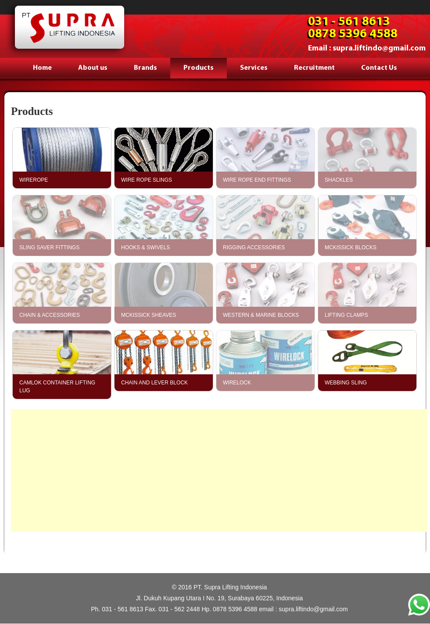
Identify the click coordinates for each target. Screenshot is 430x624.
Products (198, 68)
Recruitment (314, 68)
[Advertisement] (219, 470)
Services (254, 68)
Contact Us (379, 68)
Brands (145, 68)
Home (42, 68)
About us (93, 68)
